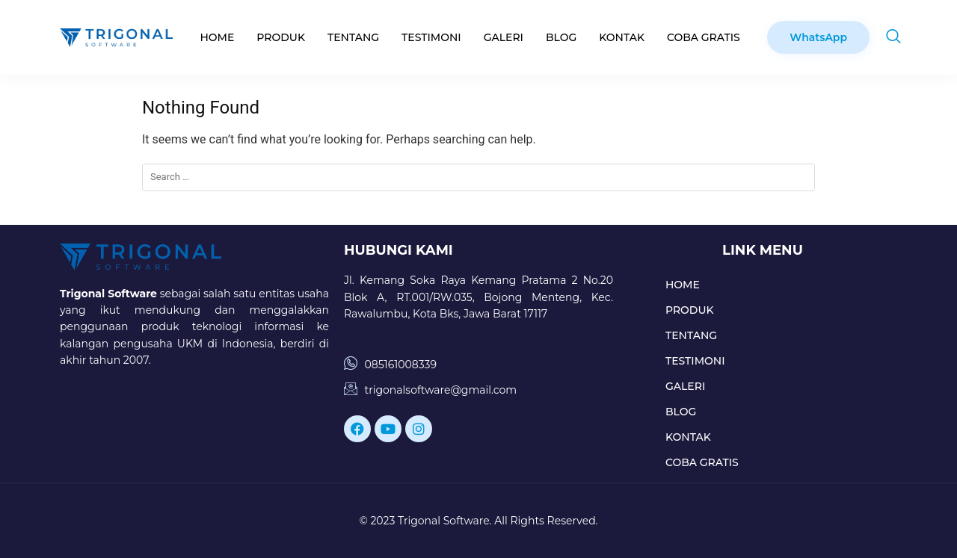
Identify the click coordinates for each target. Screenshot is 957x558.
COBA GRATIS (703, 37)
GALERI (503, 37)
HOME (217, 37)
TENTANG (353, 37)
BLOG (561, 37)
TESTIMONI (431, 37)
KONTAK (621, 37)
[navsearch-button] (893, 37)
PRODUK (280, 37)
